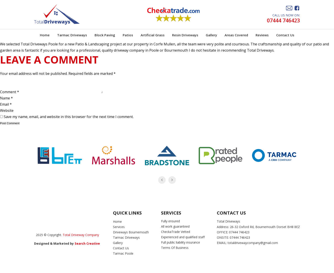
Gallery (211, 35)
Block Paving (105, 35)
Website (7, 113)
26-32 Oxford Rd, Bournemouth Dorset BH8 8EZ (265, 230)
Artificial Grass (153, 35)
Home (45, 35)
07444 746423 (282, 20)
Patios (128, 35)
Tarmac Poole (123, 257)
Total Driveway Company (81, 238)
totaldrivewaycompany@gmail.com (253, 246)
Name (6, 101)
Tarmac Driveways (72, 35)
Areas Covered (236, 35)
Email (6, 107)
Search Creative (88, 247)
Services (119, 230)
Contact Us (285, 35)
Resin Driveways (185, 35)
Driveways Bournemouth (131, 235)
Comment (9, 95)
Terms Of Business (175, 251)
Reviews (262, 35)
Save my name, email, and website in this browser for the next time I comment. (69, 120)
